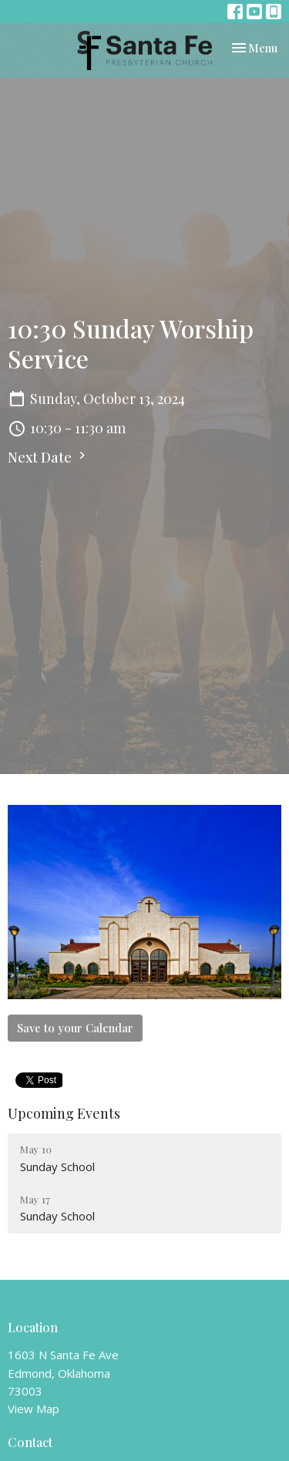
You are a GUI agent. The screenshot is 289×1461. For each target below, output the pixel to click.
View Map (33, 1408)
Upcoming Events (64, 1113)
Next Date (48, 457)
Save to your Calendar (75, 1027)
